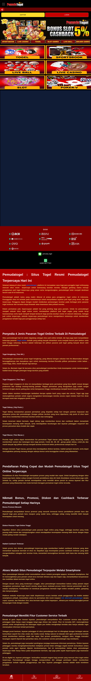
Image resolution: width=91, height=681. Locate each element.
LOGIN (66, 15)
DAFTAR (23, 15)
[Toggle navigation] (3, 4)
